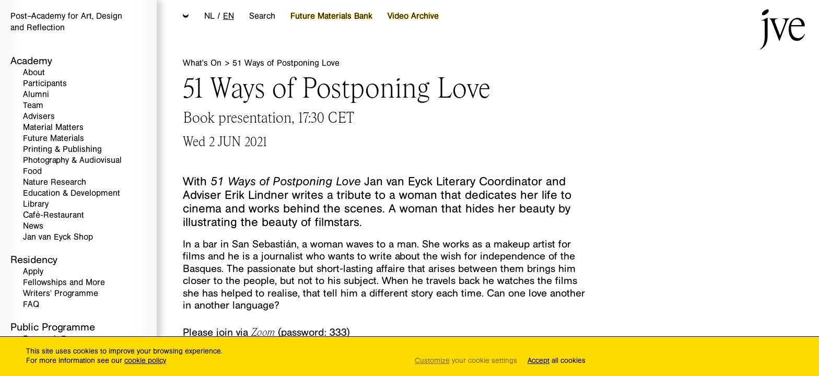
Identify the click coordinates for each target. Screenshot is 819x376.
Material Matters (53, 128)
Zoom (263, 331)
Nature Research (54, 182)
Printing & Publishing (62, 150)
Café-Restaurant (53, 215)
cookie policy (145, 361)
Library (36, 204)
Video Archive (413, 16)
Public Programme (52, 327)
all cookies (557, 361)
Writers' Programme (60, 294)
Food (32, 172)
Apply (33, 272)
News (33, 226)
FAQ (31, 305)
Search (262, 16)
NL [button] (209, 16)
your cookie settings (466, 361)
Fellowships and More (64, 283)
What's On (203, 63)
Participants (45, 84)
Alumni (36, 95)
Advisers (39, 117)
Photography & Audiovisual (72, 161)
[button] (186, 16)
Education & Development (71, 193)
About (34, 73)
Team (33, 106)
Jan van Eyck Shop (58, 237)
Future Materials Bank (331, 16)
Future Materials (53, 139)
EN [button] (228, 16)
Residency (33, 260)
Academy (31, 61)
